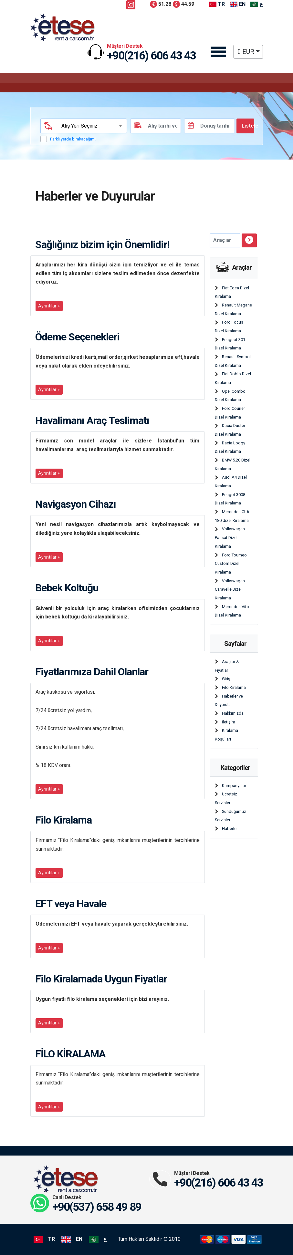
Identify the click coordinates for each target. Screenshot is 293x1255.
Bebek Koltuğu (66, 588)
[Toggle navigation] (217, 52)
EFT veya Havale (70, 903)
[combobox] (91, 126)
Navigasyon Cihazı (75, 504)
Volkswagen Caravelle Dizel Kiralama (230, 589)
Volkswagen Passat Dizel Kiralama (230, 537)
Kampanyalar (234, 785)
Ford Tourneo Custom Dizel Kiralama (231, 564)
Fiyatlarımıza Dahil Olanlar (91, 672)
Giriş (226, 678)
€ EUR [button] (245, 52)
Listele (248, 126)
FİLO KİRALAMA (70, 1054)
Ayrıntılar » (49, 305)
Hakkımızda (233, 713)
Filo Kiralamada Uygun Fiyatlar (101, 979)
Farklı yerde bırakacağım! (73, 139)
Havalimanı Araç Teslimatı (92, 420)
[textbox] (91, 125)
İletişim (228, 722)
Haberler (230, 828)
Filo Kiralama (63, 820)
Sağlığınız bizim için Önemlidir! (102, 244)
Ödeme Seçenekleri (77, 337)
